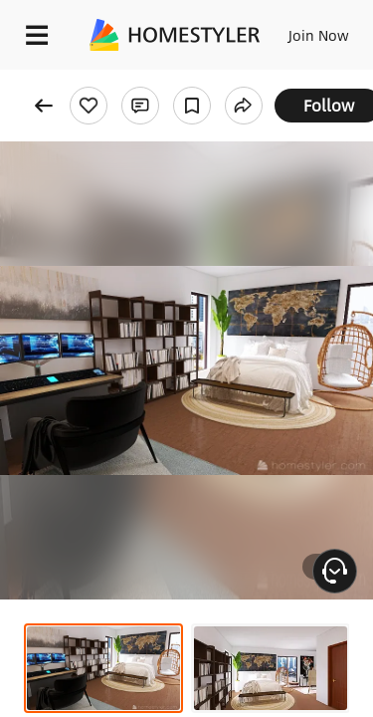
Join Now (318, 35)
